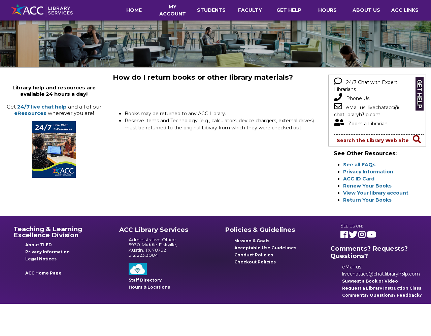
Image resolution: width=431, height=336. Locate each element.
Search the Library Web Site (379, 140)
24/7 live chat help (42, 106)
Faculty (250, 10)
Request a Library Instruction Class (381, 288)
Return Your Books (367, 200)
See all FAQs (359, 165)
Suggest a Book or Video (370, 281)
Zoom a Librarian (361, 124)
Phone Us (351, 98)
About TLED (38, 244)
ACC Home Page (43, 273)
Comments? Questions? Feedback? (382, 295)
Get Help (288, 10)
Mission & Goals (251, 240)
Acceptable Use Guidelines (265, 247)
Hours (327, 10)
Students (211, 10)
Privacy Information (368, 172)
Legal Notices (41, 258)
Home (134, 10)
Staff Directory (145, 280)
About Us (366, 10)
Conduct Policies (253, 254)
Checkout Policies (255, 261)
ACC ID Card (358, 179)
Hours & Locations (149, 287)
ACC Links (405, 10)
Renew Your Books (367, 186)
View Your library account (375, 193)
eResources (30, 113)
